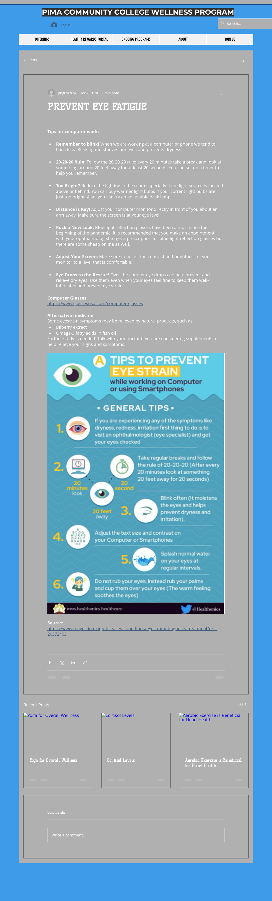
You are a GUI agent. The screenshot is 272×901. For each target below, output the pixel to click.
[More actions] (222, 93)
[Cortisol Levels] (136, 732)
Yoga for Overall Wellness (53, 760)
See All (243, 704)
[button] (242, 60)
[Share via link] (85, 662)
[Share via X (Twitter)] (61, 662)
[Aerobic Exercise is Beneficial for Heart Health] (213, 732)
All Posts (30, 60)
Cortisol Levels (121, 760)
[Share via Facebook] (49, 662)
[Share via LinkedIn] (73, 662)
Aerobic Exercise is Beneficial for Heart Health (213, 763)
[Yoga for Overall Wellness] (58, 732)
